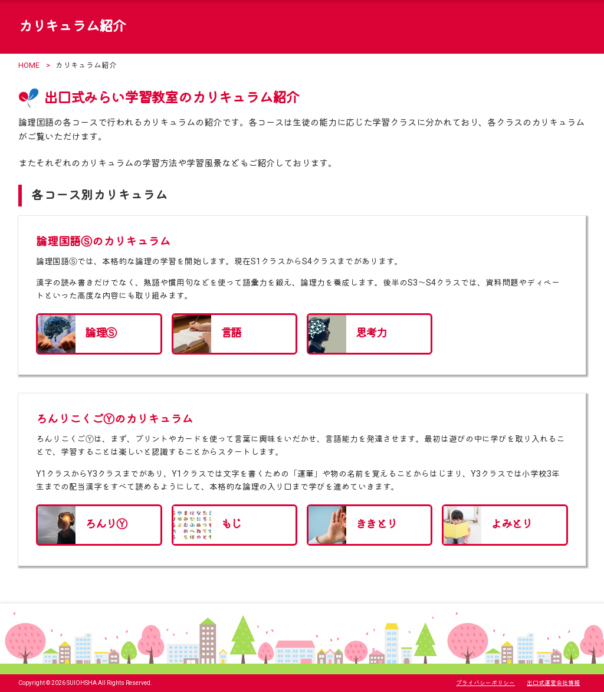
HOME (29, 65)
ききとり (376, 524)
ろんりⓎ (105, 524)
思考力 (371, 333)
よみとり (511, 524)
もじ (231, 524)
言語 (231, 333)
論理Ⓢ (100, 333)
